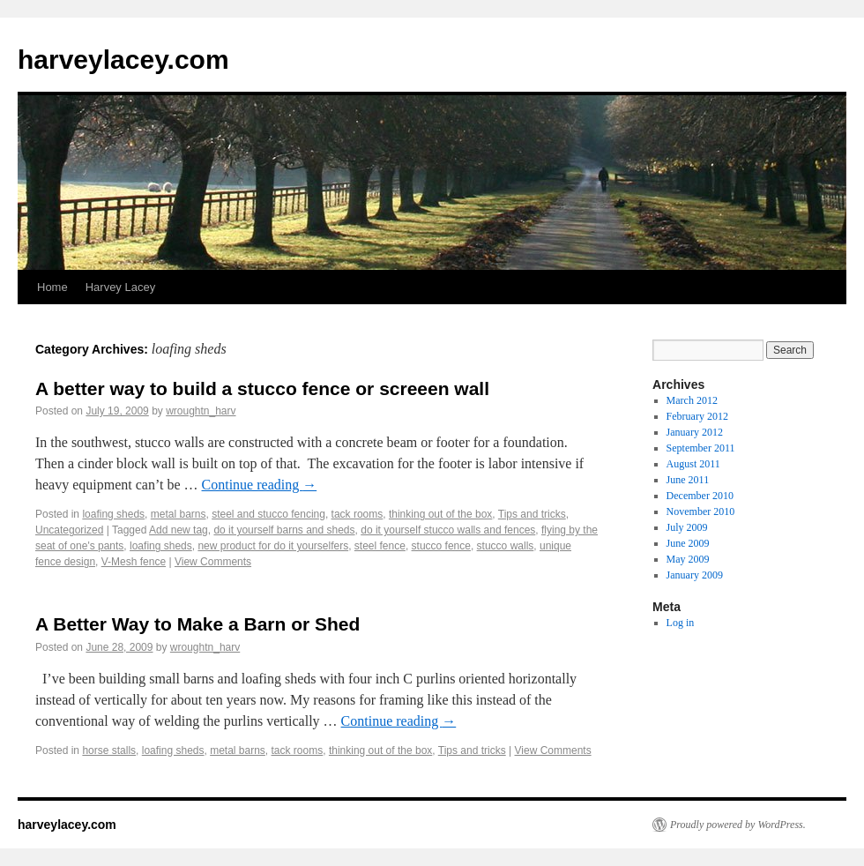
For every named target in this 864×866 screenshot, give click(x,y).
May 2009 (688, 559)
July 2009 (687, 527)
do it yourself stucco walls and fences (448, 530)
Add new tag (178, 530)
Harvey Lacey (120, 287)
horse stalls (109, 750)
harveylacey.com (123, 59)
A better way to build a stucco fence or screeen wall (262, 388)
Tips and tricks (532, 514)
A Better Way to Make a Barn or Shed (197, 624)
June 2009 (688, 543)
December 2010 (700, 495)
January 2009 (695, 575)
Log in (681, 622)
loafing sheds (113, 514)
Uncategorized (69, 530)
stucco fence (441, 546)
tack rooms (357, 514)
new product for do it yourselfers (272, 546)
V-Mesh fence (133, 562)
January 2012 (695, 432)
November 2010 (701, 511)
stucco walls (505, 546)
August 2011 (693, 464)
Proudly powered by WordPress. (738, 824)
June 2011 (688, 480)
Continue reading (259, 484)
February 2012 (697, 416)
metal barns (178, 514)
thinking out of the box (440, 514)
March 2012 (692, 400)
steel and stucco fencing (268, 514)
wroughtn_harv (200, 411)
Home (52, 287)
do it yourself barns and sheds (283, 530)
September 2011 (701, 448)
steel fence (380, 546)
